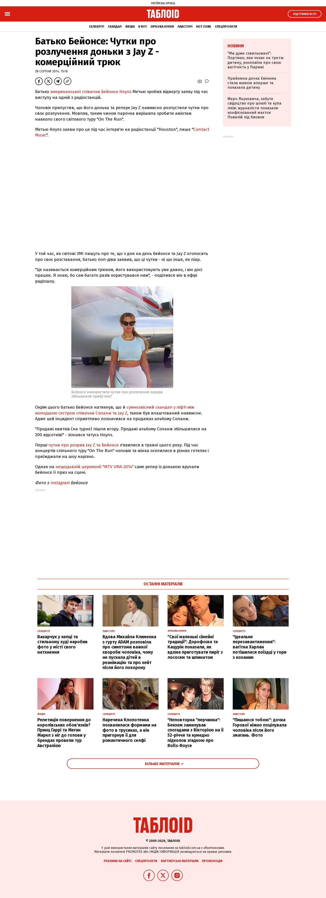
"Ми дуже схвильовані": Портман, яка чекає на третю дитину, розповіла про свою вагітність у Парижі (256, 60)
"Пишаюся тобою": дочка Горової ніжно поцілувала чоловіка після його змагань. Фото (260, 727)
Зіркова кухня (162, 27)
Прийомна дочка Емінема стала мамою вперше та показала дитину (252, 83)
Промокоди (212, 861)
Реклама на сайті (117, 861)
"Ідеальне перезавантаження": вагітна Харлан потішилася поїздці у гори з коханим (259, 647)
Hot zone (203, 27)
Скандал (115, 27)
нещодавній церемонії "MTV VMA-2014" (94, 466)
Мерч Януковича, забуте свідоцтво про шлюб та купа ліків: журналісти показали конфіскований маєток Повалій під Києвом (254, 108)
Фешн (130, 27)
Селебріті (96, 27)
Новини (236, 45)
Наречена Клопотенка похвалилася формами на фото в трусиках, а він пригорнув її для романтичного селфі (129, 730)
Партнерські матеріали (179, 861)
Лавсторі (184, 27)
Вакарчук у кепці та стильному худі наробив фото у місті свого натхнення (62, 644)
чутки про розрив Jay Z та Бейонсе (83, 445)
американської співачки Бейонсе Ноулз (91, 91)
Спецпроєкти (226, 27)
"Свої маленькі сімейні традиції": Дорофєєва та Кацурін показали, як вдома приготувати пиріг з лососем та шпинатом (195, 647)
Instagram (60, 482)
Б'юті (142, 27)
